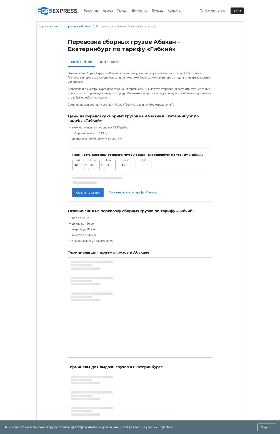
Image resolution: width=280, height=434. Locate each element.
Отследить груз (215, 10)
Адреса (108, 10)
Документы (140, 10)
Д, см (77, 160)
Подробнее (166, 427)
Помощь (157, 10)
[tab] (81, 62)
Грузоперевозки (48, 26)
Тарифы (122, 10)
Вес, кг (125, 160)
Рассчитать (91, 10)
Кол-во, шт (145, 160)
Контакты (174, 10)
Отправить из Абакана (77, 26)
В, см (108, 160)
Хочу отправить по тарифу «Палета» (133, 192)
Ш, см (93, 160)
